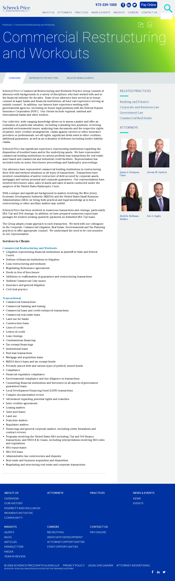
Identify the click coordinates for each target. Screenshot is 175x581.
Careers (133, 12)
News (137, 498)
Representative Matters (43, 78)
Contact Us (149, 12)
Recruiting (55, 532)
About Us (48, 12)
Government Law (131, 113)
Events (138, 503)
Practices (81, 12)
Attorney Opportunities (66, 541)
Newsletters (13, 546)
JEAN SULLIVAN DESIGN (26, 568)
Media (8, 551)
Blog (8, 537)
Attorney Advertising (133, 565)
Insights (119, 12)
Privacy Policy (74, 565)
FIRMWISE (58, 568)
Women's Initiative (18, 512)
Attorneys (64, 12)
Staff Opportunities (62, 546)
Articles (10, 541)
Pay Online (148, 5)
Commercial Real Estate (136, 118)
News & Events (100, 12)
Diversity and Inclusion (22, 508)
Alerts (9, 532)
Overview (14, 78)
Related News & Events (80, 78)
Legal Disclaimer (100, 565)
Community (13, 517)
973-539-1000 (106, 5)
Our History (13, 503)
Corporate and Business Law (139, 107)
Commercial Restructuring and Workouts (35, 25)
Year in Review (14, 556)
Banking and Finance (134, 102)
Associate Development (65, 537)
